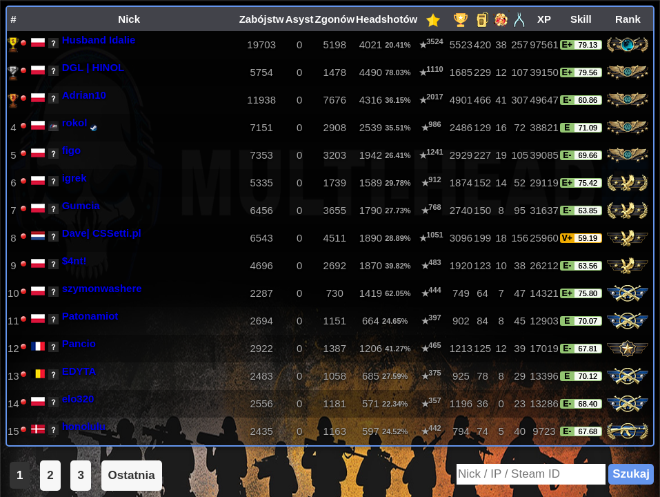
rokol (75, 122)
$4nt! (74, 260)
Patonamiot (90, 316)
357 (434, 400)
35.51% (397, 127)
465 (434, 345)
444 (434, 290)
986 (434, 124)
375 (434, 373)
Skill (581, 19)
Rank (628, 19)
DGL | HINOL (93, 67)
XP (544, 19)
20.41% (397, 44)
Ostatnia (131, 475)
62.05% (397, 293)
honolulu (84, 426)
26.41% (397, 155)
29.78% (397, 182)
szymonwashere (102, 288)
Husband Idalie (99, 40)
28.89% (397, 238)
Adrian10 (84, 95)
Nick (129, 19)
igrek (74, 178)
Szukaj (631, 473)
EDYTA (79, 371)
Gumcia (81, 205)
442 (434, 428)
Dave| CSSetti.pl (101, 233)
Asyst (300, 19)
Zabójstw (261, 19)
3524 (434, 41)
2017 (434, 96)
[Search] (531, 474)
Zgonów (334, 19)
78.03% (397, 72)
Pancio (79, 343)
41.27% (397, 348)
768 (434, 207)
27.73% (397, 210)
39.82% (397, 265)
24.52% (395, 431)
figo (71, 150)
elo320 (78, 399)
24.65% (395, 320)
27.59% (395, 376)
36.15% (397, 100)
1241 (434, 152)
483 (434, 262)
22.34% (395, 403)
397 (434, 317)
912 (434, 179)
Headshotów (386, 19)
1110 (434, 69)
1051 (434, 235)
